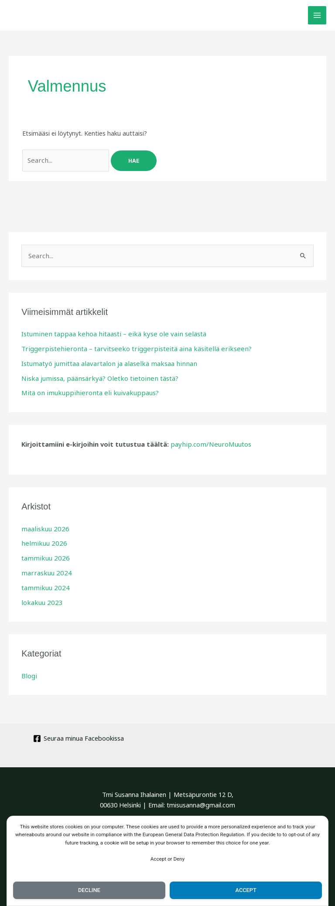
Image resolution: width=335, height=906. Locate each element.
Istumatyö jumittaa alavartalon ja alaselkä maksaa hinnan (104, 361)
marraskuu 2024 (44, 567)
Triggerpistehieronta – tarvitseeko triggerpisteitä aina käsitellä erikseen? (127, 346)
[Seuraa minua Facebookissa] (78, 732)
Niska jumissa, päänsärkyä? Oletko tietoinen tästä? (95, 375)
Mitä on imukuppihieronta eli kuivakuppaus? (84, 389)
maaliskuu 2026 (43, 524)
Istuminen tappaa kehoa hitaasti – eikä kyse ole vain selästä (107, 332)
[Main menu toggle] (317, 15)
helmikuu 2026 (41, 538)
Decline (89, 889)
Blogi (28, 669)
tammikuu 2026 (43, 553)
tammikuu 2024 (43, 582)
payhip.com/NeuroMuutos (208, 440)
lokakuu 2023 (40, 596)
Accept (246, 889)
